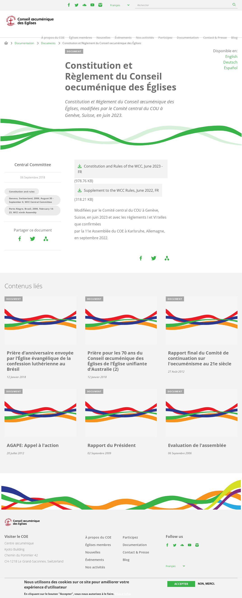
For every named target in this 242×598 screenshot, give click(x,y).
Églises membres (80, 37)
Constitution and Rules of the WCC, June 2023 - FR (120, 169)
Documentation (188, 37)
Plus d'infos (123, 594)
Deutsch (230, 62)
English (231, 56)
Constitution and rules (22, 191)
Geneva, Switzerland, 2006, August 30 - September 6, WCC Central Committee (31, 200)
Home (6, 43)
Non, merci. (206, 583)
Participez (165, 37)
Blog (234, 37)
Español (230, 67)
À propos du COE (53, 37)
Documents (48, 43)
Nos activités (145, 37)
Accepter (181, 584)
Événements (123, 37)
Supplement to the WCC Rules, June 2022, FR (121, 190)
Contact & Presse (215, 37)
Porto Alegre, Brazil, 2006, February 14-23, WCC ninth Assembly (31, 210)
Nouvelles (103, 37)
